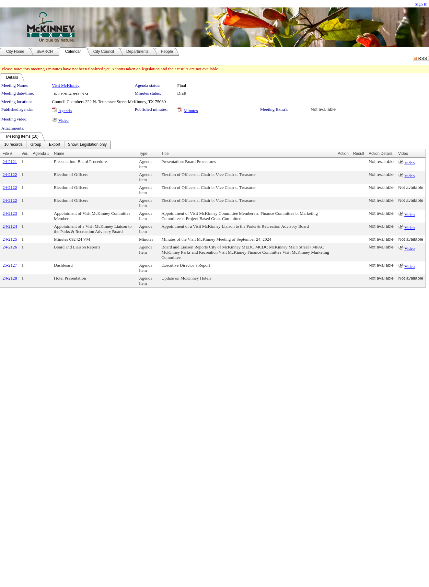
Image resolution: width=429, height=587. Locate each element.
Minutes (191, 110)
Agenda (65, 110)
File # (7, 153)
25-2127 (10, 265)
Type (143, 153)
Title (164, 153)
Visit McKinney (65, 85)
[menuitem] (13, 145)
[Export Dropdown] (54, 145)
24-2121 (10, 161)
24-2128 (10, 278)
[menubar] (55, 145)
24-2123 (10, 213)
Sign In (421, 4)
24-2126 (10, 247)
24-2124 (10, 226)
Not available (323, 109)
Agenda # (41, 153)
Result (358, 153)
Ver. (24, 153)
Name (59, 153)
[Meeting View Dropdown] (87, 145)
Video (63, 120)
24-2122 (10, 174)
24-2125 (10, 239)
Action (343, 153)
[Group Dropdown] (36, 145)
